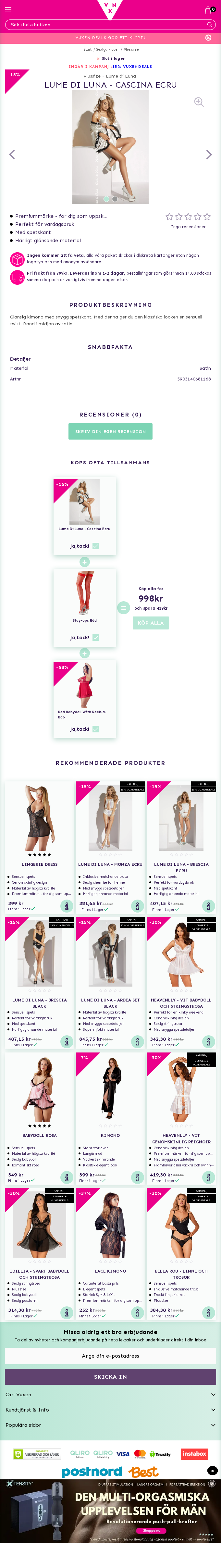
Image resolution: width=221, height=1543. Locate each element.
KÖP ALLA (151, 623)
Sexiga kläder (107, 49)
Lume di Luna (121, 76)
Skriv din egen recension (110, 431)
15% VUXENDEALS (132, 66)
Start (88, 49)
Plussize (131, 49)
